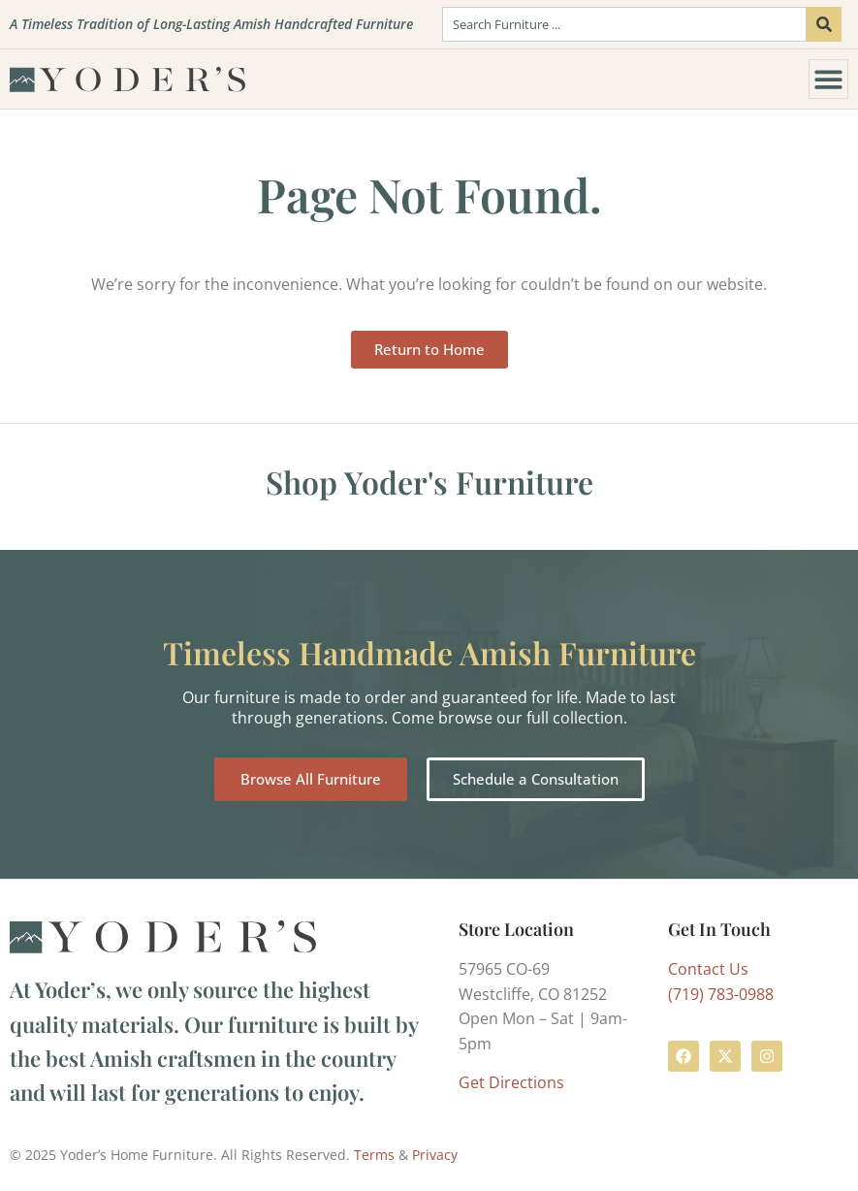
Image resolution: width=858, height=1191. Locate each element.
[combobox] (624, 24)
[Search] (824, 24)
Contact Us (708, 969)
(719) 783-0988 (721, 994)
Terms (374, 1154)
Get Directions (511, 1082)
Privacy (435, 1154)
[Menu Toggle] (828, 79)
